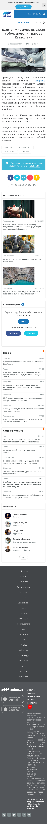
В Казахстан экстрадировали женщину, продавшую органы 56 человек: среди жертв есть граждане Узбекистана (22, 226)
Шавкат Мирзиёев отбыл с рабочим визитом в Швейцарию (23, 363)
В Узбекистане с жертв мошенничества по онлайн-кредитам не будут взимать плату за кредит (22, 374)
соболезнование (24, 147)
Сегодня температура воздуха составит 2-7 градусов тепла (22, 472)
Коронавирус (23, 655)
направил (40, 80)
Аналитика (23, 660)
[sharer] (11, 178)
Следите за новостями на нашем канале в (25, 164)
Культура (23, 613)
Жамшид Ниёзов (20, 547)
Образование (23, 603)
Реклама (31, 699)
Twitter (31, 333)
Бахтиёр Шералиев (21, 539)
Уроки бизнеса (23, 587)
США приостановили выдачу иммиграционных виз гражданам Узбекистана (22, 399)
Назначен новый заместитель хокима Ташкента (19, 451)
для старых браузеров (35, 800)
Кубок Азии (23, 650)
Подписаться (23, 7)
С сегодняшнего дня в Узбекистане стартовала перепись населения (23, 409)
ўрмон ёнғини (10, 152)
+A (40, 22)
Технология (23, 634)
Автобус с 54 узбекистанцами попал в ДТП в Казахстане (22, 260)
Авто (24, 666)
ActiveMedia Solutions (32, 807)
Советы (23, 671)
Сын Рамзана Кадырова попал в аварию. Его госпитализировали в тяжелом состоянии (22, 440)
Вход (29, 14)
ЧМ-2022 (23, 645)
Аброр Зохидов (20, 522)
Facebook (13, 333)
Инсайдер (23, 618)
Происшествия (8, 221)
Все (23, 557)
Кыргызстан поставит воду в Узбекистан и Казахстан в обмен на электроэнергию (21, 292)
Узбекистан (23, 22)
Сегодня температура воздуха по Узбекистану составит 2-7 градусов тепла (23, 496)
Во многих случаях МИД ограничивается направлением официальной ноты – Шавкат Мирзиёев (22, 387)
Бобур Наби (18, 531)
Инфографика (23, 676)
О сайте (31, 689)
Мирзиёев (25, 152)
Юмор (23, 608)
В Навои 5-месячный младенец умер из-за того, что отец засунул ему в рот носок (21, 462)
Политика (6, 358)
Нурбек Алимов (20, 514)
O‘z (34, 14)
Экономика (7, 288)
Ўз (37, 14)
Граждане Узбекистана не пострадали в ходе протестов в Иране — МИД (22, 420)
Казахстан (8, 147)
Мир (4, 436)
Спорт (23, 639)
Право (5, 369)
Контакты (32, 702)
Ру (40, 14)
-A (36, 22)
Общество (7, 382)
